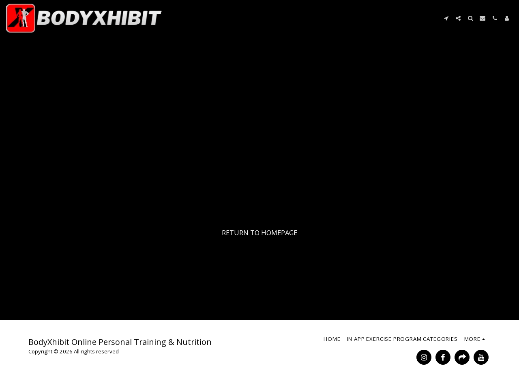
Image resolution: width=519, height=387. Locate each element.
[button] (446, 18)
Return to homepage (259, 232)
